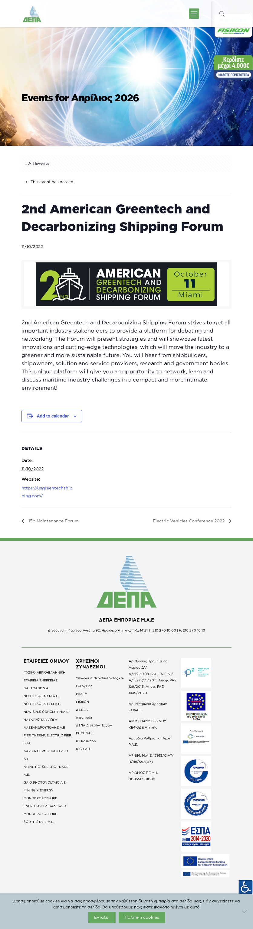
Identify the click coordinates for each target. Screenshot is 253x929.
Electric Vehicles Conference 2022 (189, 520)
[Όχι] (245, 911)
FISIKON (82, 701)
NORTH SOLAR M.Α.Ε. (41, 696)
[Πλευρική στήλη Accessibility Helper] (245, 887)
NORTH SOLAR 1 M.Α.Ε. (42, 704)
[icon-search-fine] (222, 13)
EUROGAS (84, 733)
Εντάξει (102, 917)
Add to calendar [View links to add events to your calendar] (53, 416)
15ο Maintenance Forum (53, 520)
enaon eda (84, 717)
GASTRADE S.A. (36, 688)
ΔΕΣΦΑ (82, 709)
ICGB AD (83, 749)
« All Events (37, 163)
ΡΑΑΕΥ (81, 694)
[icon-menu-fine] (194, 13)
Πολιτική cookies (142, 917)
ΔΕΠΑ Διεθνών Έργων (94, 725)
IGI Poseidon (86, 741)
